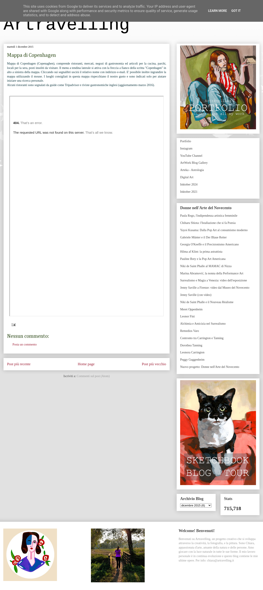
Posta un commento (24, 344)
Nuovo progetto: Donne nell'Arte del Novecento (209, 367)
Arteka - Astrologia (192, 170)
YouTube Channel (191, 155)
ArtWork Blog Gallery (194, 162)
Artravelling (67, 25)
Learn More (217, 11)
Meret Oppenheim (191, 309)
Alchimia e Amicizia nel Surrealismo (203, 323)
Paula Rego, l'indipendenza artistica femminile (208, 215)
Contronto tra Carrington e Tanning (202, 338)
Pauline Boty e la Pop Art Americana (203, 259)
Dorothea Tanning (191, 345)
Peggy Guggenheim (192, 359)
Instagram (186, 148)
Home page (86, 364)
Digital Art (186, 177)
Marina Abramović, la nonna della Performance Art (211, 273)
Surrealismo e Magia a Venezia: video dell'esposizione (213, 280)
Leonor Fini (187, 316)
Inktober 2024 (188, 184)
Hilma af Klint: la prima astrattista (201, 251)
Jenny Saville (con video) (195, 295)
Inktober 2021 (188, 191)
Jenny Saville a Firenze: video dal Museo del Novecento (214, 287)
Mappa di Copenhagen (31, 55)
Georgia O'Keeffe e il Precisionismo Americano (209, 244)
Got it (236, 11)
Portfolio (185, 141)
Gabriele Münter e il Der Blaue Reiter (203, 237)
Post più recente (18, 364)
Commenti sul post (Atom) (93, 376)
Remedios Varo (189, 331)
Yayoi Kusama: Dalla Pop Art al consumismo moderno (214, 230)
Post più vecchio (154, 364)
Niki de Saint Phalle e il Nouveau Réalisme (206, 302)
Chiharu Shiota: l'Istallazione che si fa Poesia (208, 223)
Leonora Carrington (192, 352)
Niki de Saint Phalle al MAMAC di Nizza (205, 266)
